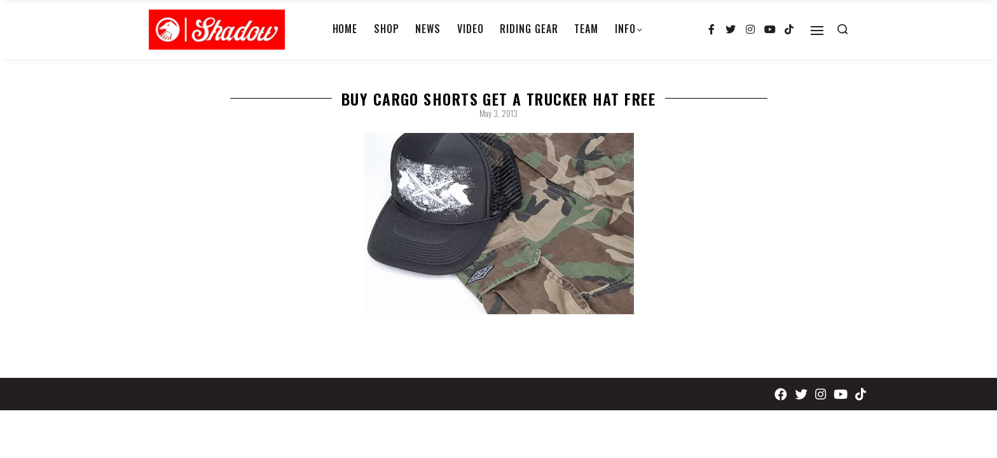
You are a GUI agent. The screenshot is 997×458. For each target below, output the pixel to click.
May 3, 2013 (498, 113)
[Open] (817, 30)
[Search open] (842, 29)
